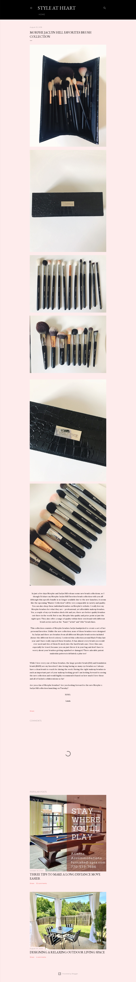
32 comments (41, 883)
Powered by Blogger (68, 973)
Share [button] (32, 711)
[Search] (104, 7)
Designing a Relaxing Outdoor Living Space (67, 952)
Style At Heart (57, 8)
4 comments (41, 957)
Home (42, 14)
